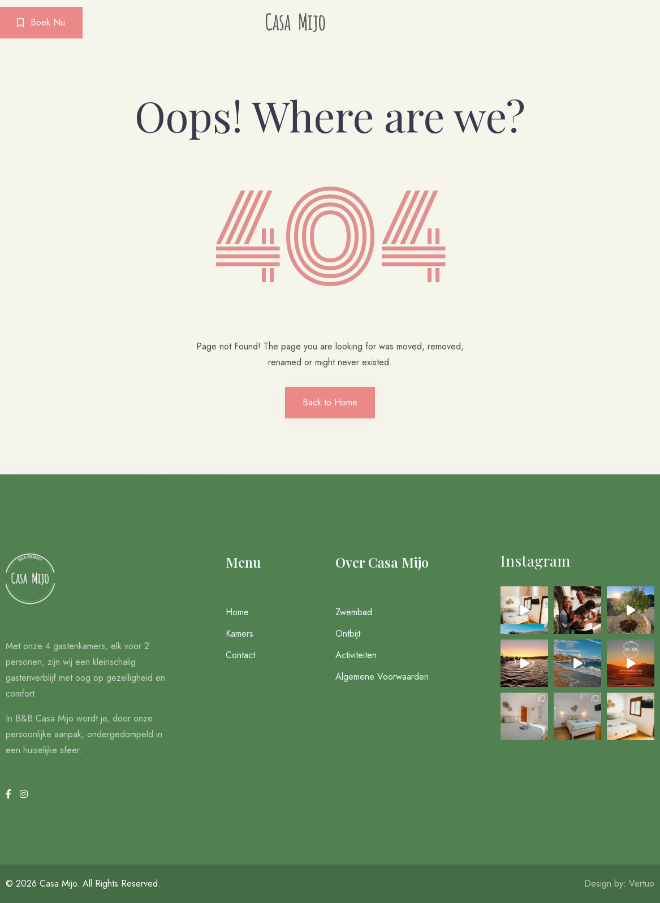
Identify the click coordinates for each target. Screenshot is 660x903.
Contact (240, 655)
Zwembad (353, 612)
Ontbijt (347, 633)
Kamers (239, 633)
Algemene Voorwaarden (382, 676)
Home (237, 612)
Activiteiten (356, 655)
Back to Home (330, 402)
